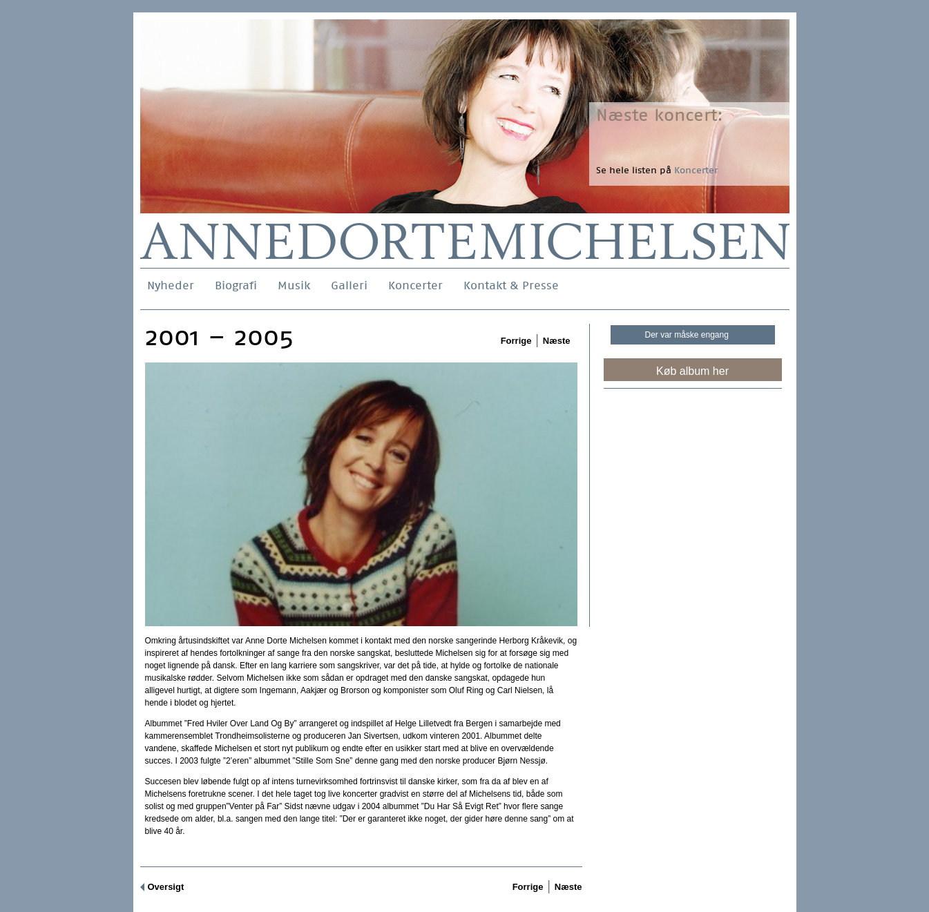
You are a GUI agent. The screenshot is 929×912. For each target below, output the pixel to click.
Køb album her (692, 371)
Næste (557, 341)
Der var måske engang (687, 335)
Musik (294, 285)
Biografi (236, 285)
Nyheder (170, 285)
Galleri (349, 285)
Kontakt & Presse (511, 285)
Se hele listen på (657, 170)
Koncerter (415, 285)
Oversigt (166, 887)
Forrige (516, 341)
